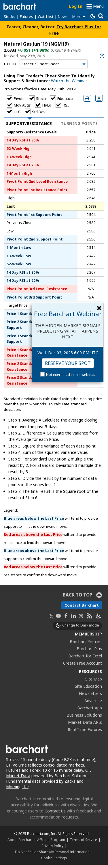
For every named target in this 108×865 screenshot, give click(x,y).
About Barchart (20, 839)
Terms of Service (83, 839)
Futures (26, 16)
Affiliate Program (51, 839)
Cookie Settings (54, 857)
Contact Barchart (82, 605)
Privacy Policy (52, 845)
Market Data (18, 775)
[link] (101, 56)
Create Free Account (82, 663)
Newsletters (90, 693)
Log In (75, 6)
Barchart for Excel (85, 656)
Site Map (93, 679)
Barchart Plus (89, 648)
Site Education (88, 686)
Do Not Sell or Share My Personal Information (52, 851)
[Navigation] (54, 64)
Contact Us (55, 811)
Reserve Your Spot (68, 363)
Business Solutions (84, 715)
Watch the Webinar (69, 80)
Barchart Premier (86, 641)
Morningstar (17, 786)
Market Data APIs (85, 722)
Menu (98, 6)
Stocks (9, 16)
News (63, 16)
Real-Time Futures (85, 729)
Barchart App (89, 708)
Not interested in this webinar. (70, 374)
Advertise (93, 700)
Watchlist (45, 16)
